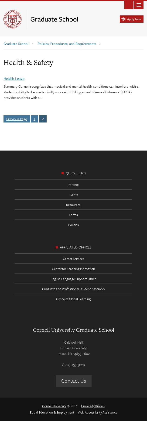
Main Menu (139, 4)
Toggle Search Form (128, 4)
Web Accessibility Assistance (97, 412)
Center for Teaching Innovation (73, 268)
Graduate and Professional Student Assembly (73, 288)
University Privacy (93, 405)
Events (73, 194)
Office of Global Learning (73, 298)
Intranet (73, 184)
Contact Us (73, 381)
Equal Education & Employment (52, 412)
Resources (73, 204)
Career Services (73, 258)
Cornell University (54, 405)
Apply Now (134, 19)
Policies (73, 224)
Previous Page (16, 118)
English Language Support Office (73, 278)
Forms (73, 214)
